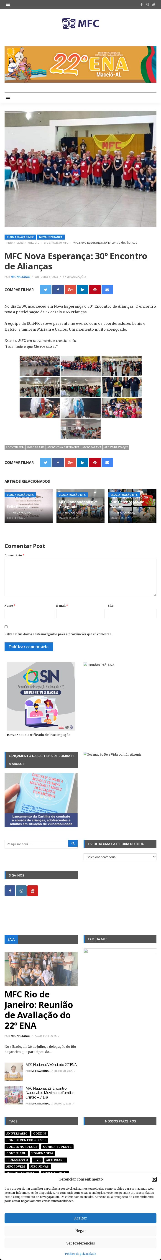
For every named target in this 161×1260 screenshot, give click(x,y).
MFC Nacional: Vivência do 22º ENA (51, 1064)
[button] (154, 1179)
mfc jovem (15, 1166)
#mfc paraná (91, 447)
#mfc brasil (35, 447)
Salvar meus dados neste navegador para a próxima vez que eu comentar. (58, 634)
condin (39, 1133)
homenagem (42, 1153)
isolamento (17, 1160)
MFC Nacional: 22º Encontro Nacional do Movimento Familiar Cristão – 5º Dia (50, 1092)
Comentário (14, 555)
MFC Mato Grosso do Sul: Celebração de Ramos (129, 502)
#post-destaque (116, 447)
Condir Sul (16, 1153)
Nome (10, 605)
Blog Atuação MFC (20, 237)
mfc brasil (55, 1160)
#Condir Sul (15, 447)
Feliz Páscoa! (18, 506)
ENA (11, 939)
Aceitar (80, 1218)
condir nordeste (22, 1146)
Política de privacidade (80, 1253)
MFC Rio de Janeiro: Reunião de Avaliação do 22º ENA (39, 1009)
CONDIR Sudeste (57, 1146)
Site (110, 605)
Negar (80, 1231)
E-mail (62, 605)
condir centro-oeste (26, 1140)
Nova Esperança (50, 237)
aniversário (17, 1133)
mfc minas (40, 1166)
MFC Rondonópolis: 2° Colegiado (78, 504)
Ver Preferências (80, 1243)
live (37, 1160)
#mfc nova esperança (63, 447)
